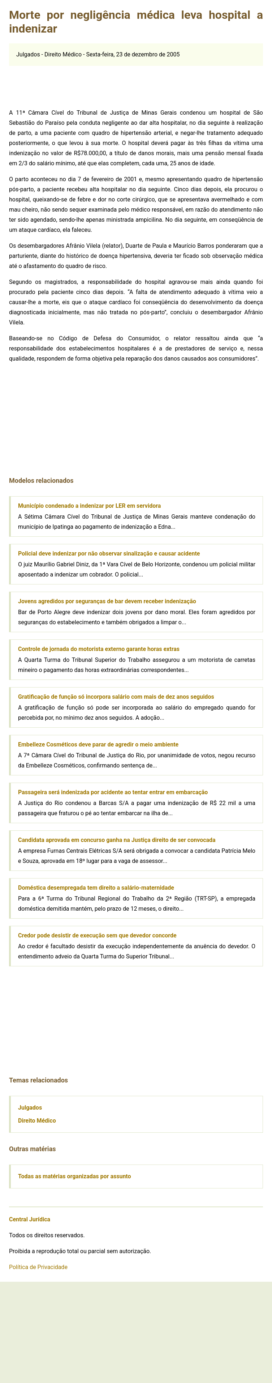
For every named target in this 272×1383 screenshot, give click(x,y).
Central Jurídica (29, 1219)
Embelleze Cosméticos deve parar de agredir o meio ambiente (98, 744)
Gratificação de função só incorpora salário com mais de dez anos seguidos (116, 696)
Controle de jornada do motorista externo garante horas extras (99, 649)
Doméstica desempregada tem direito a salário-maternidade (96, 887)
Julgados (30, 1107)
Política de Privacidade (38, 1267)
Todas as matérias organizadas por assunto (74, 1176)
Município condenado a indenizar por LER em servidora (89, 505)
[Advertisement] (63, 84)
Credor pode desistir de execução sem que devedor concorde (97, 935)
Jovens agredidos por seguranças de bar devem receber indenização (107, 601)
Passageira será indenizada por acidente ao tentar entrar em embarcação (113, 792)
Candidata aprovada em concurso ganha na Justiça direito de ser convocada (117, 840)
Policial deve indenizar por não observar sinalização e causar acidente (109, 553)
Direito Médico (37, 1120)
